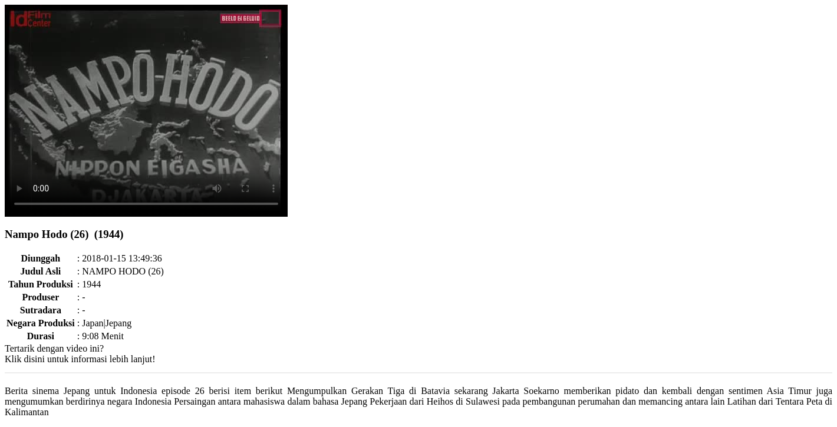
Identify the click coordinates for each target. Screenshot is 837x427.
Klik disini (25, 359)
